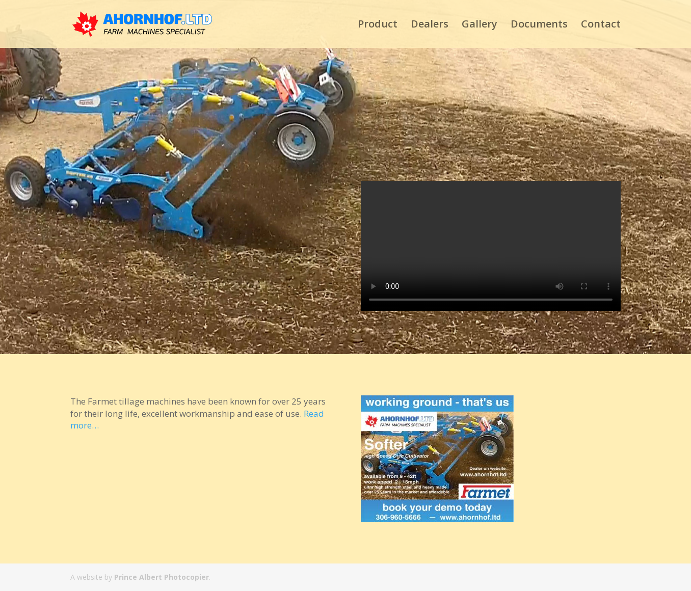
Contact (601, 25)
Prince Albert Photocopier (161, 577)
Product (377, 25)
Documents (539, 25)
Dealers (429, 25)
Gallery (479, 25)
